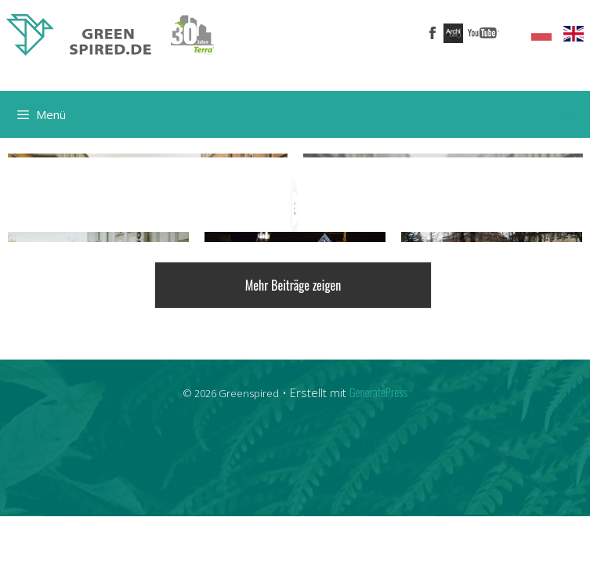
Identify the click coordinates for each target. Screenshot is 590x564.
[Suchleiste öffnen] (567, 114)
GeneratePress (378, 389)
